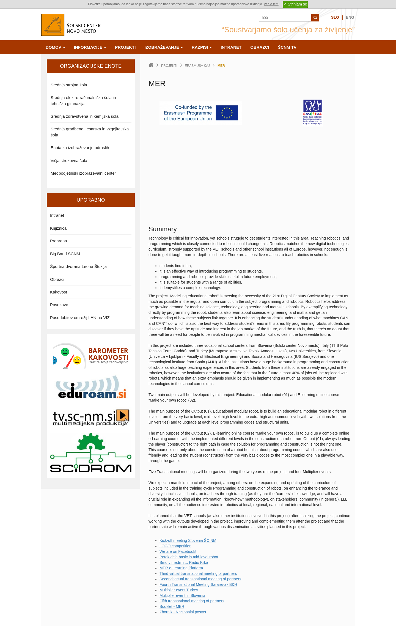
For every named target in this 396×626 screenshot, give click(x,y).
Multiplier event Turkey (179, 590)
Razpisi (202, 47)
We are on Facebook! (178, 551)
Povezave (59, 304)
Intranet (231, 47)
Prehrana (58, 240)
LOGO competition (175, 546)
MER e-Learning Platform (181, 568)
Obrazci (259, 47)
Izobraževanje (163, 47)
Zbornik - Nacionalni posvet (183, 612)
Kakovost (58, 292)
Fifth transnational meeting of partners (192, 601)
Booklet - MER (172, 606)
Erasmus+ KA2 (197, 66)
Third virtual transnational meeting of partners (198, 573)
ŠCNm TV (287, 47)
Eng (350, 17)
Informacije (90, 47)
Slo (335, 17)
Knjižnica (58, 228)
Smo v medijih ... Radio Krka (184, 562)
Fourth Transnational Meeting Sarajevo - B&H (198, 584)
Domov (55, 47)
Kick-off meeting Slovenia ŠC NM (188, 540)
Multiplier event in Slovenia (182, 595)
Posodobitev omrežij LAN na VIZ (80, 317)
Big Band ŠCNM (65, 253)
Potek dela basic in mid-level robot (189, 557)
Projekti (125, 47)
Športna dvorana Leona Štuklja (78, 266)
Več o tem (271, 4)
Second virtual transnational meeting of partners (200, 579)
